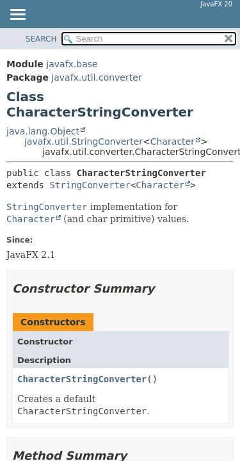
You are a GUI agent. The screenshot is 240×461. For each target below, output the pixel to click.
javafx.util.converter (96, 77)
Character (172, 141)
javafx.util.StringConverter (83, 141)
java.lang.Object (42, 131)
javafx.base (71, 64)
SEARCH (41, 39)
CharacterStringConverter (82, 379)
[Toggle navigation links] (17, 15)
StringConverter (89, 185)
